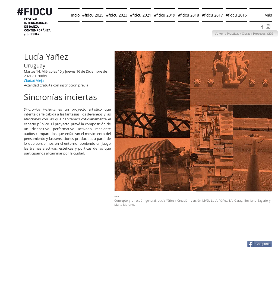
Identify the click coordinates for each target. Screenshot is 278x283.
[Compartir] (259, 244)
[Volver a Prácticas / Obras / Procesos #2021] (245, 33)
